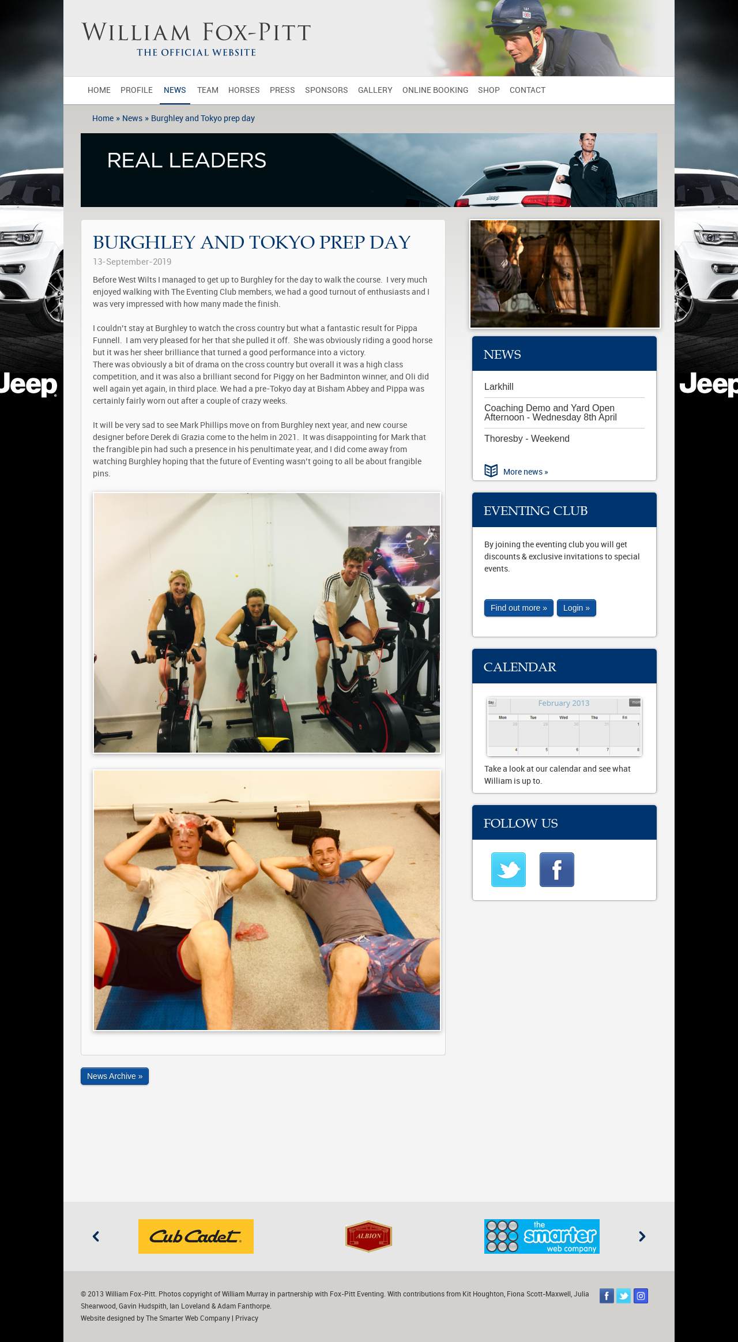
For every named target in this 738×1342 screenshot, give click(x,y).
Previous (95, 1236)
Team (208, 90)
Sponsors (326, 90)
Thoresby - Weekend (527, 438)
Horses (244, 90)
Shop (489, 90)
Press (282, 90)
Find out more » (519, 607)
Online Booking (435, 90)
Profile (137, 90)
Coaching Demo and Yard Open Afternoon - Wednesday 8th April (550, 412)
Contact (527, 90)
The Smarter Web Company (188, 1318)
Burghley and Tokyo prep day (203, 118)
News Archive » (114, 1076)
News (175, 90)
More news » (525, 472)
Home (99, 90)
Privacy (246, 1318)
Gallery (375, 90)
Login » (576, 607)
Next (642, 1236)
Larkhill (499, 387)
